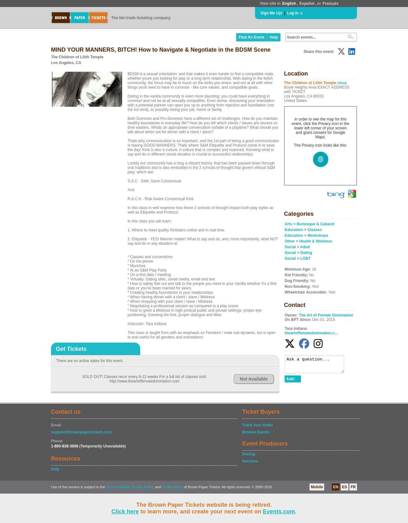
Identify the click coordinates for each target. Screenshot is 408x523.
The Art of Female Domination (326, 315)
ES (344, 487)
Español (307, 3)
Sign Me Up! (271, 13)
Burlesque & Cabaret (316, 224)
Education (294, 230)
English (289, 3)
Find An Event (251, 37)
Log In (292, 13)
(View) (342, 83)
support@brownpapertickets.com (81, 432)
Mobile (317, 487)
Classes (315, 230)
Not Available (254, 378)
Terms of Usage (117, 487)
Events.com (279, 511)
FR (353, 487)
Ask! (290, 382)
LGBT (305, 258)
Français (330, 3)
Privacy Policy (142, 487)
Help (274, 37)
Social (290, 247)
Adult (305, 247)
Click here (125, 511)
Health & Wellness (315, 241)
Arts (288, 224)
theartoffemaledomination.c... (311, 333)
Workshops (318, 235)
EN (336, 487)
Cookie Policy (172, 487)
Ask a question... (318, 365)
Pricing (248, 454)
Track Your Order (257, 425)
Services (250, 461)
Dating (306, 253)
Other (290, 241)
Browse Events (256, 432)
